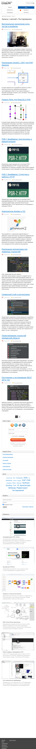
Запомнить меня (8, 504)
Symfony (9, 485)
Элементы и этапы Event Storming (12, 593)
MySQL (19, 480)
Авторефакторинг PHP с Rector (11, 537)
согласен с (18, 436)
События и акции (7, 469)
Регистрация (25, 506)
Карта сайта (13, 740)
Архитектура (25, 485)
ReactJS (19, 483)
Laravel (15, 480)
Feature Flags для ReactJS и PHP (16, 100)
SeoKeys (26, 483)
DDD (26, 478)
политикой (21, 436)
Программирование (18, 29)
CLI (14, 478)
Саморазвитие (6, 466)
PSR (28, 480)
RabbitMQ (9, 483)
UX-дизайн (5, 460)
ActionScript (9, 478)
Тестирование (18, 490)
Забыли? (31, 506)
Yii (18, 485)
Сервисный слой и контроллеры (16, 294)
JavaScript (9, 480)
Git (29, 478)
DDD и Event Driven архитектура (11, 622)
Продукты (26, 10)
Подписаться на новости (18, 439)
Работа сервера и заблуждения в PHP (13, 652)
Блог (26, 7)
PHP (24, 480)
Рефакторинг (22, 488)
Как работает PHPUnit (9, 567)
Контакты (26, 12)
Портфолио (10, 12)
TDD (14, 485)
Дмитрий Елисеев (6, 16)
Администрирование (8, 457)
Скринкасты (10, 10)
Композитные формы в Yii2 (13, 211)
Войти (4, 507)
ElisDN (10, 7)
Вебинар (12, 488)
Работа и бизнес (7, 463)
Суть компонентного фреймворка (12, 680)
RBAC (14, 483)
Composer (19, 478)
